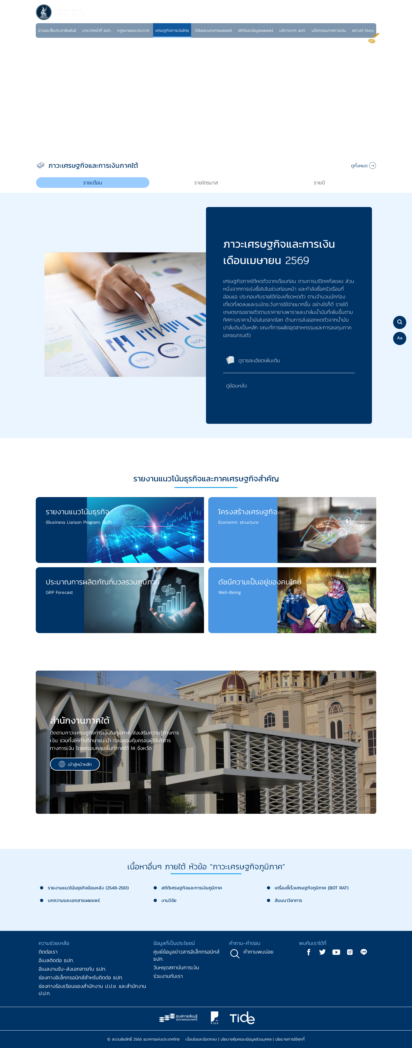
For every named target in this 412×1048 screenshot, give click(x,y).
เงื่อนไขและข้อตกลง (201, 1039)
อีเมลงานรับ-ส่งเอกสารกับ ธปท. (72, 969)
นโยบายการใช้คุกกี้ (290, 1039)
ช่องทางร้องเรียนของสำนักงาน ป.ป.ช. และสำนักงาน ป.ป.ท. (92, 989)
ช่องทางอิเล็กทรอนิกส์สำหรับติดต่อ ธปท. (81, 977)
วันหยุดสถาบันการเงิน (176, 967)
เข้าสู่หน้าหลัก (75, 764)
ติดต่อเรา (48, 952)
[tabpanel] (206, 322)
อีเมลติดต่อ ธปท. (56, 960)
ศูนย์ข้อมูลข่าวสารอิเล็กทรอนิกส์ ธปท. (186, 955)
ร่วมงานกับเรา (168, 976)
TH (362, 18)
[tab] (92, 182)
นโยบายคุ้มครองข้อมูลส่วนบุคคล (246, 1039)
